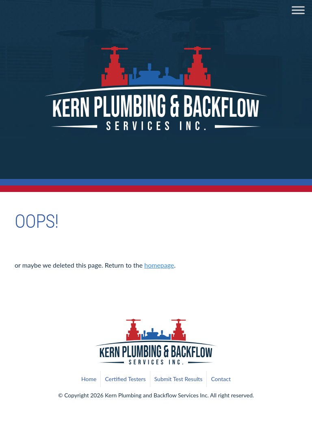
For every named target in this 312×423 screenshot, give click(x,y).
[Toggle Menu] (298, 10)
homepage (159, 265)
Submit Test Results (178, 378)
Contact (221, 378)
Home (88, 378)
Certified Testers (125, 378)
